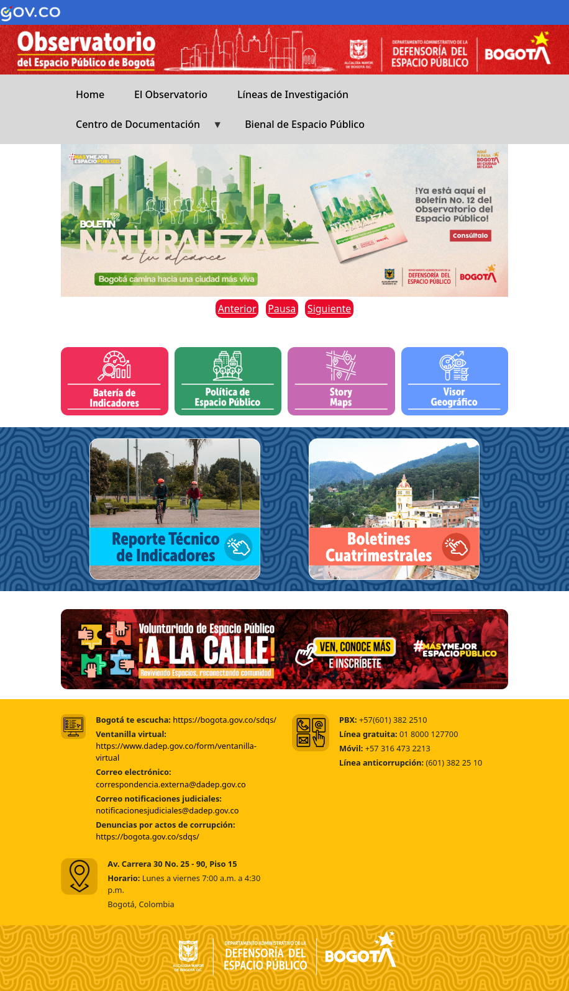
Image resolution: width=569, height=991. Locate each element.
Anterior (237, 308)
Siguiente (329, 308)
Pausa (282, 308)
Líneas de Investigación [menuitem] (292, 94)
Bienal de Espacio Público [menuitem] (305, 124)
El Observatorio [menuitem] (170, 94)
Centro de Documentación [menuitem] (141, 128)
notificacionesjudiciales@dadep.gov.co (167, 810)
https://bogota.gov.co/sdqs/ (224, 719)
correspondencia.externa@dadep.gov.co (171, 784)
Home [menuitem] (90, 94)
